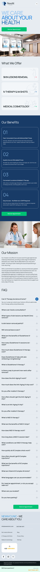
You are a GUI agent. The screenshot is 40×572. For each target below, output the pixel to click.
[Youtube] (13, 557)
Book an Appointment (14, 29)
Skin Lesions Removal (7, 532)
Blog (18, 532)
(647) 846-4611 (33, 570)
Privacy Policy (20, 536)
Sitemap (19, 540)
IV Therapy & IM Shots (7, 536)
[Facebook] (3, 557)
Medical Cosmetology (7, 540)
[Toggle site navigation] (36, 4)
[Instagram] (8, 557)
